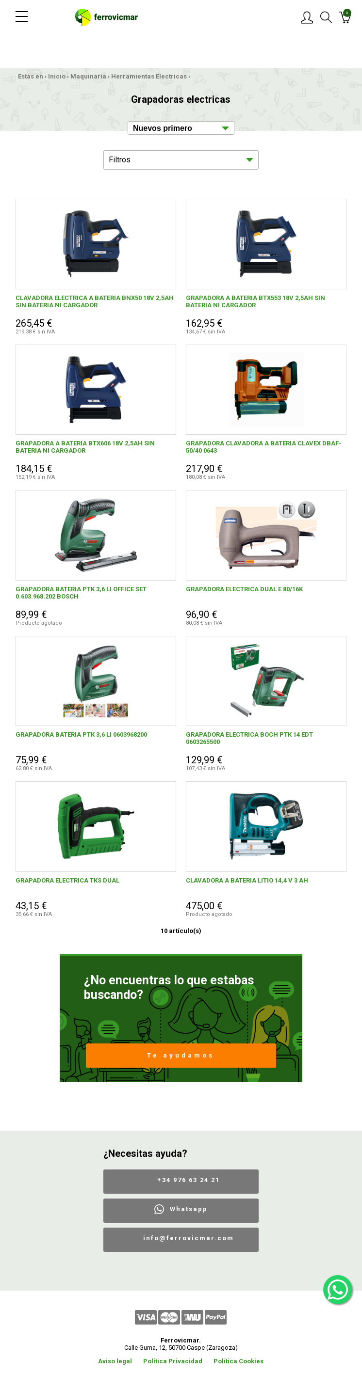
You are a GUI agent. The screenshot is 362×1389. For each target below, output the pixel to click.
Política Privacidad (172, 1361)
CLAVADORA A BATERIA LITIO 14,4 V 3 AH (247, 880)
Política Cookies (238, 1361)
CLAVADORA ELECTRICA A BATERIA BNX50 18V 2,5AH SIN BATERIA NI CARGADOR (95, 301)
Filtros (120, 159)
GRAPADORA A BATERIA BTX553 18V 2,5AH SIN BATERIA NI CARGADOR (255, 301)
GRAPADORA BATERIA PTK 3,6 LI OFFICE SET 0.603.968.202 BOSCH (81, 592)
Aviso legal (115, 1361)
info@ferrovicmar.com (188, 1238)
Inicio (57, 76)
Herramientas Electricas (149, 76)
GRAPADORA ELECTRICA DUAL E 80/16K (244, 589)
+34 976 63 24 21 (188, 1180)
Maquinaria (88, 76)
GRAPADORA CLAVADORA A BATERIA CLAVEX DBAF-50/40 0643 (264, 447)
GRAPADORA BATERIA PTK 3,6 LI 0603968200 (81, 734)
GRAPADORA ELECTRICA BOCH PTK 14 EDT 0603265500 (249, 738)
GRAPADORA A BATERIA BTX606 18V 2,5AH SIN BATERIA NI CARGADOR (85, 447)
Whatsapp (189, 1209)
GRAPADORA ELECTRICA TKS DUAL (67, 880)
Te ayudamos (180, 1055)
